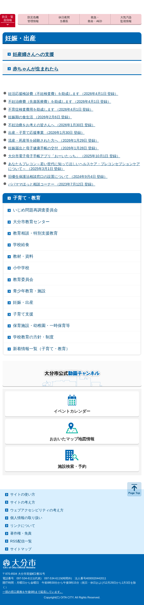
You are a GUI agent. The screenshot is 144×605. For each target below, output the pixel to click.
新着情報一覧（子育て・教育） (41, 349)
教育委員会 (23, 279)
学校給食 (21, 244)
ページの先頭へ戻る (134, 489)
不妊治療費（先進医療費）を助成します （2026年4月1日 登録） (59, 101)
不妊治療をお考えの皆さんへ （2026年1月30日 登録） (51, 125)
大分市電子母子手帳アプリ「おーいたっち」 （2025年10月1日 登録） (64, 156)
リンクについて (22, 526)
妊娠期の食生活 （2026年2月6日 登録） (40, 117)
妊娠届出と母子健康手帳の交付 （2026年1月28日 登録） (53, 148)
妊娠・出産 (23, 302)
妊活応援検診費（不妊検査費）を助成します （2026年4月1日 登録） (63, 94)
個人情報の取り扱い (26, 518)
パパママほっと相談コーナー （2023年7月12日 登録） (51, 184)
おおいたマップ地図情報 (72, 439)
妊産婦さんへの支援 (33, 54)
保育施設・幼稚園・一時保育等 (41, 325)
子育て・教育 (26, 197)
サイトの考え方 (22, 502)
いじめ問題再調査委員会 (35, 210)
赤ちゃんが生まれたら (36, 68)
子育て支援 (23, 314)
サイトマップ (21, 549)
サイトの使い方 (22, 494)
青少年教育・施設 (29, 291)
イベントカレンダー (72, 411)
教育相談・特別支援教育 (35, 233)
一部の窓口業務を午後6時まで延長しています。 (33, 591)
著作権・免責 (21, 533)
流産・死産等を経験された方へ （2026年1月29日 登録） (53, 140)
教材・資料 (23, 256)
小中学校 (21, 268)
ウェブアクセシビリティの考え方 (37, 510)
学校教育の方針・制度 (33, 337)
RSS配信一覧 (21, 541)
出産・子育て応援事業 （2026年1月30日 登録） (46, 133)
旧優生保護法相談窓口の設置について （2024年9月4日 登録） (58, 177)
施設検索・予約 (72, 466)
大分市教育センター (31, 222)
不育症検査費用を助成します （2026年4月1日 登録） (50, 109)
